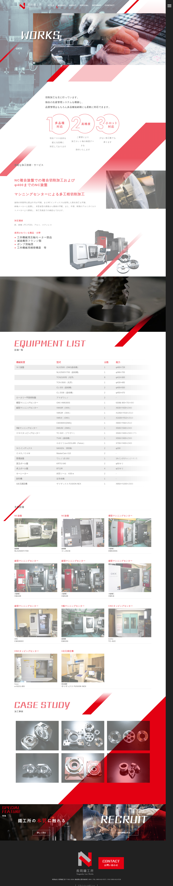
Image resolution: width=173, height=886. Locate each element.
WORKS (61, 6)
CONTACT (110, 5)
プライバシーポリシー (86, 880)
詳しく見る (41, 827)
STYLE (51, 5)
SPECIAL (84, 5)
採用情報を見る (124, 827)
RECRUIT (96, 5)
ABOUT (72, 5)
